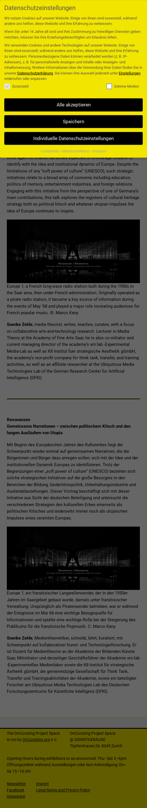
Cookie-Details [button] (50, 146)
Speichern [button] (73, 117)
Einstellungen (129, 69)
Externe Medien (122, 82)
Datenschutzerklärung (35, 69)
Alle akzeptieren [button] (74, 100)
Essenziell (16, 82)
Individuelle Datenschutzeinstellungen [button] (73, 134)
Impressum (99, 146)
